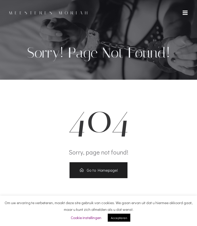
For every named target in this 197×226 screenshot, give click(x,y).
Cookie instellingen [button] (86, 217)
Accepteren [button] (119, 217)
